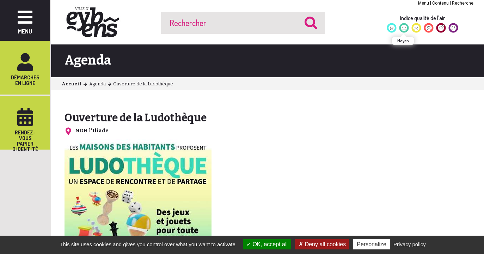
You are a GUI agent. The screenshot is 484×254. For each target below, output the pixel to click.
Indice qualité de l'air (422, 18)
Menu (423, 3)
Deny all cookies (322, 244)
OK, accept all (267, 244)
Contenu (440, 3)
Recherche (462, 3)
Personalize (371, 244)
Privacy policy (409, 244)
